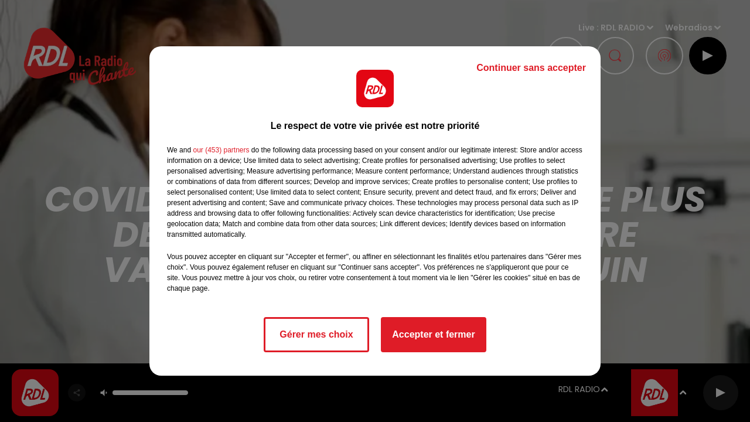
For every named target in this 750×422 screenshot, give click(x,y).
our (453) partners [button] (221, 150)
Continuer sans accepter (531, 68)
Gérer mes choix (316, 334)
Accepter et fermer (433, 334)
